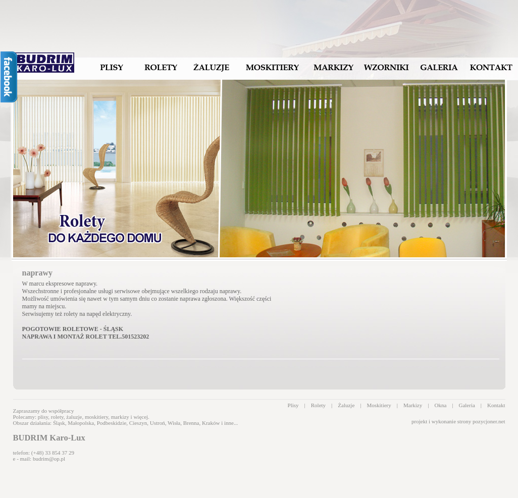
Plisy (293, 405)
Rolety (318, 405)
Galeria (466, 405)
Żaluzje (346, 405)
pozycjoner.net (489, 421)
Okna (440, 405)
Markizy (412, 405)
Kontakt (496, 405)
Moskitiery (379, 405)
